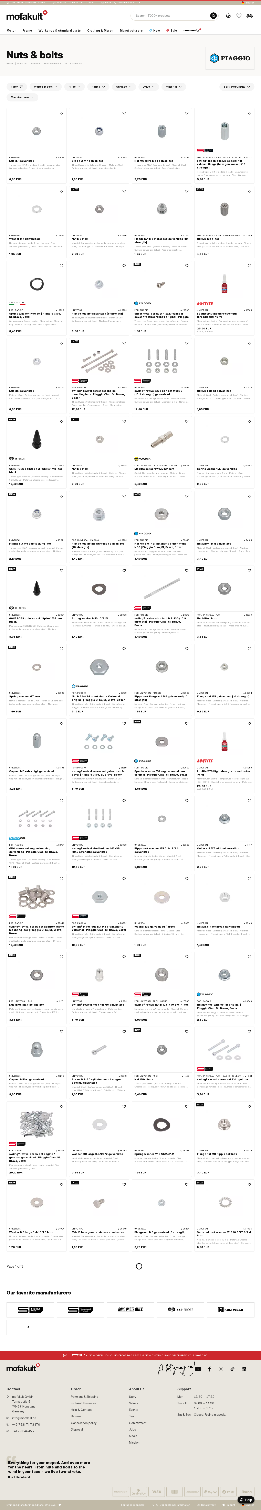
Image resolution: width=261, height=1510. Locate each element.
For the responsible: (133, 1505)
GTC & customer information (173, 1505)
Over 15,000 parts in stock (122, 2)
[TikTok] (232, 1369)
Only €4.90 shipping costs (28, 2)
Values (133, 1403)
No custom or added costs (75, 2)
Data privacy (208, 1505)
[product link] (36, 145)
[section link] (11, 31)
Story (132, 1397)
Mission (134, 1443)
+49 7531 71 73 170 (26, 1425)
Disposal (77, 1429)
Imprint (231, 1505)
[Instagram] (221, 1369)
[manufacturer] (30, 1309)
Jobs (132, 1429)
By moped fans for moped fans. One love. (31, 1505)
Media (133, 1436)
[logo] (27, 15)
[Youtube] (198, 1369)
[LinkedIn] (244, 1369)
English (250, 2)
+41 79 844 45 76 (24, 1431)
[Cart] (249, 16)
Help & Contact (81, 1410)
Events (133, 1410)
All (30, 1327)
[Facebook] (210, 1369)
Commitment (137, 1423)
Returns (76, 1416)
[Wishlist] (239, 16)
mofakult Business (83, 1403)
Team (132, 1416)
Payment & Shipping (84, 1397)
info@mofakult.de (24, 1418)
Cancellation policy (84, 1423)
